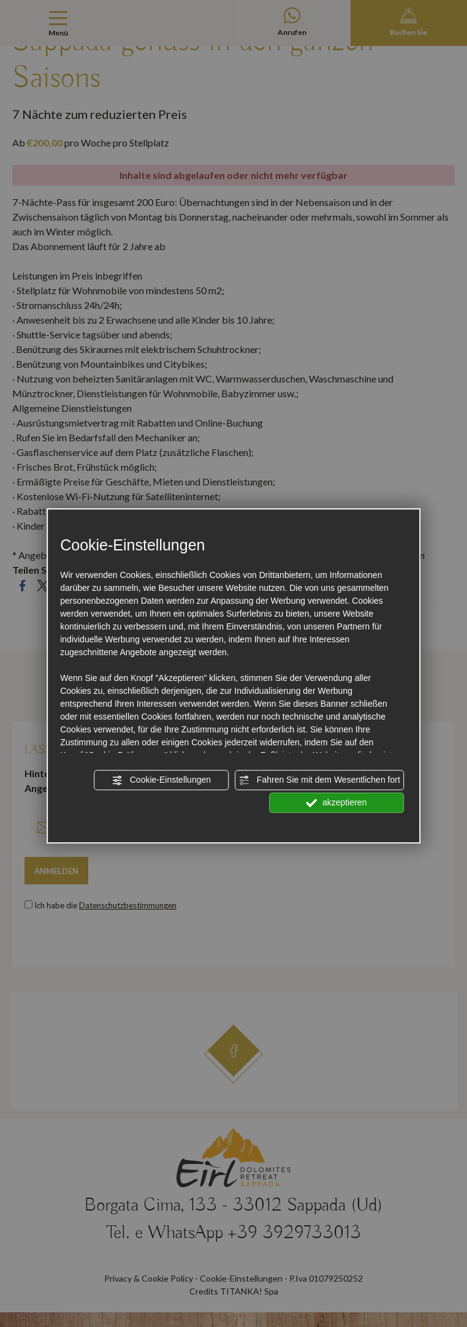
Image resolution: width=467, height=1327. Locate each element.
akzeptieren (336, 802)
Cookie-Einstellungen (161, 780)
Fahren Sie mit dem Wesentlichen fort (319, 780)
